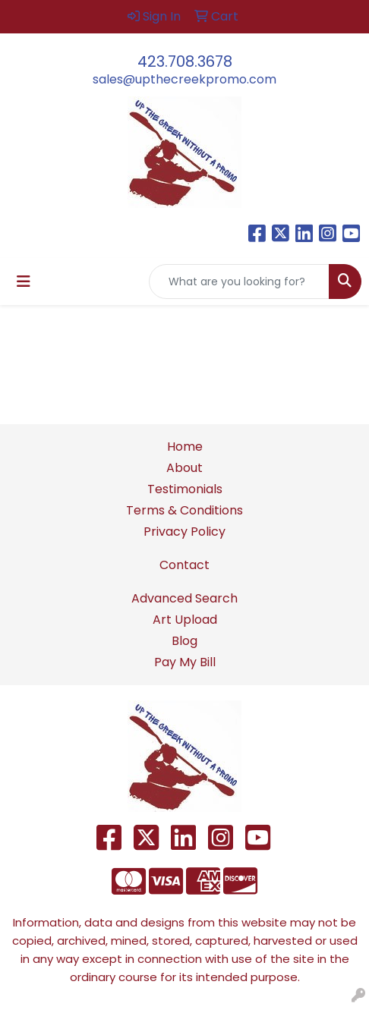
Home (185, 446)
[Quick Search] (239, 281)
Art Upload (185, 619)
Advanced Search (184, 598)
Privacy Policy (185, 531)
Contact (184, 565)
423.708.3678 (184, 61)
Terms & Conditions (184, 510)
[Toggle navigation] (23, 281)
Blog (184, 641)
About (184, 468)
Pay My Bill (185, 662)
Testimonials (184, 489)
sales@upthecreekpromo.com (184, 79)
